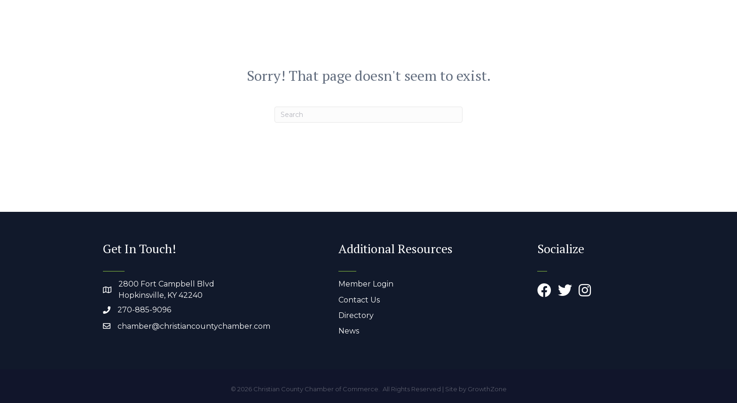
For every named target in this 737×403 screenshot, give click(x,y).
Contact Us (359, 299)
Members (450, 28)
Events (586, 28)
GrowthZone (487, 389)
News (348, 330)
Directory (356, 315)
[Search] (368, 115)
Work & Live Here (520, 28)
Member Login (365, 283)
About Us (394, 28)
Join (619, 28)
